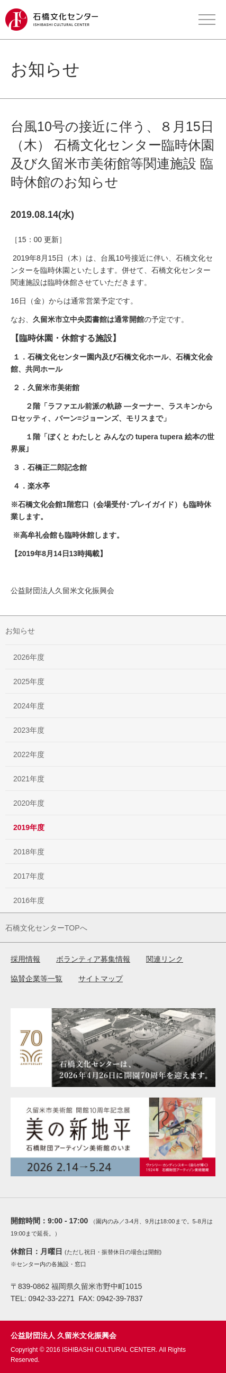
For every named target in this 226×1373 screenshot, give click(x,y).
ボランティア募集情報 (93, 959)
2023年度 (28, 730)
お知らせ (20, 630)
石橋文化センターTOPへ (46, 928)
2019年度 (28, 827)
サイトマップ (100, 978)
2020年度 (28, 803)
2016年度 (28, 900)
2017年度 (28, 876)
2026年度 (28, 657)
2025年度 (28, 681)
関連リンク (164, 959)
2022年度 (28, 754)
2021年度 (28, 779)
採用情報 (25, 959)
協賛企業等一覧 (36, 978)
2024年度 (28, 706)
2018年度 (28, 851)
